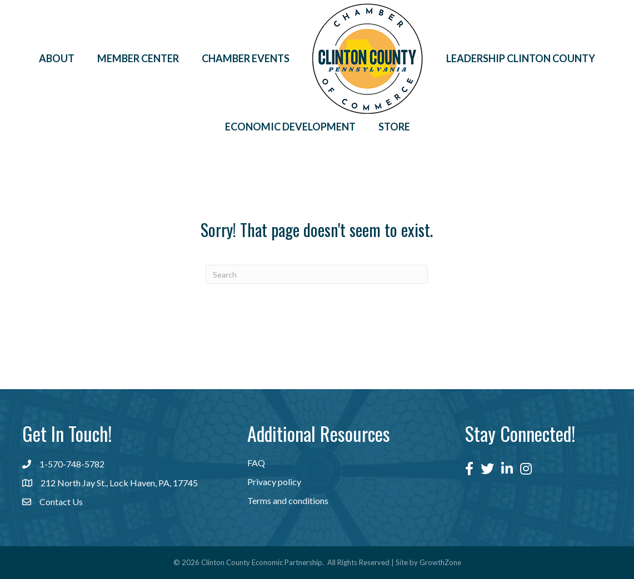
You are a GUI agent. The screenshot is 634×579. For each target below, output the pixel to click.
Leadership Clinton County (520, 58)
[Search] (317, 274)
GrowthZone (440, 562)
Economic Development (290, 126)
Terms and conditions (287, 500)
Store (394, 126)
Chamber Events (245, 58)
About (56, 58)
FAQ (256, 462)
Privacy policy (274, 481)
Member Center (138, 58)
